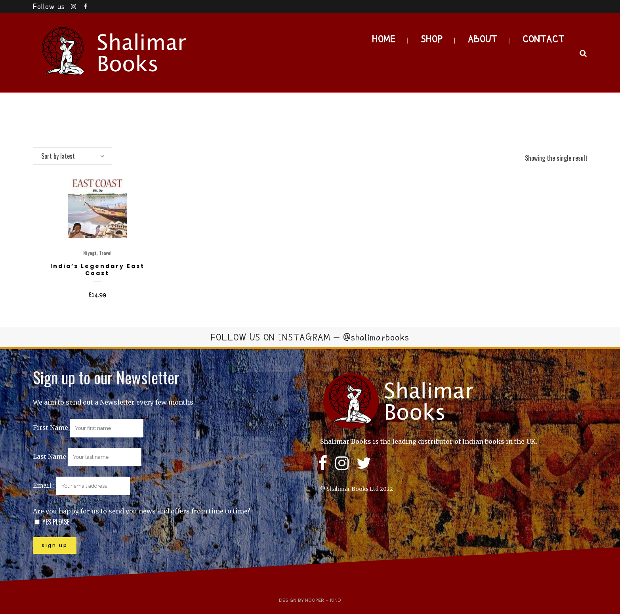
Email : (81, 485)
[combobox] (72, 156)
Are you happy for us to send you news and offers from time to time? (141, 511)
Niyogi (89, 252)
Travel (105, 252)
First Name (50, 428)
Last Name (49, 456)
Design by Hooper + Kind (310, 600)
